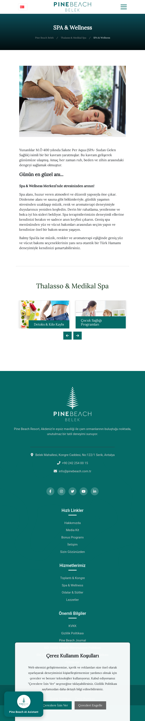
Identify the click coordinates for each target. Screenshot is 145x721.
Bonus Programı (72, 537)
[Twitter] (72, 491)
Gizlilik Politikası (72, 633)
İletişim (72, 544)
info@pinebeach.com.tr (75, 471)
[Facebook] (50, 491)
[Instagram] (61, 491)
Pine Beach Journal (72, 640)
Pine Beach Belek (44, 37)
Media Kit (72, 530)
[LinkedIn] (95, 491)
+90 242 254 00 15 (75, 463)
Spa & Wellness (72, 585)
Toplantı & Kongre (72, 578)
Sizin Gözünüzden (72, 552)
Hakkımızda (72, 523)
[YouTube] (84, 491)
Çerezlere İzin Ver (55, 705)
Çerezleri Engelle (90, 705)
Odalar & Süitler (72, 592)
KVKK (72, 626)
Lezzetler (72, 600)
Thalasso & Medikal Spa (73, 37)
